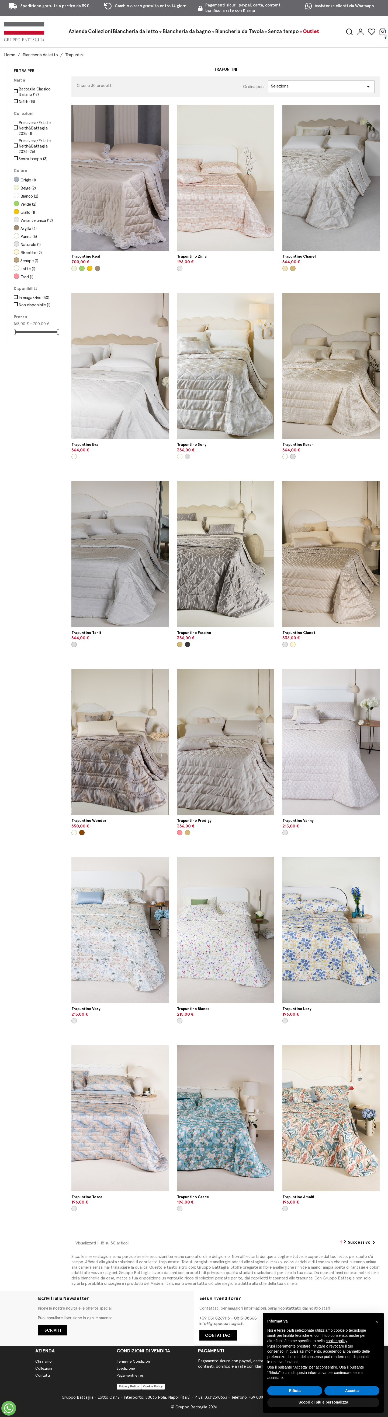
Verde (28, 204)
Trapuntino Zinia (192, 256)
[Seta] (285, 268)
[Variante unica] (179, 268)
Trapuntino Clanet (299, 633)
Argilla (28, 229)
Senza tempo (33, 159)
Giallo (27, 213)
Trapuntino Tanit (86, 633)
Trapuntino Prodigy (194, 821)
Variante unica (36, 221)
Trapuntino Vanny (298, 821)
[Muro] (187, 644)
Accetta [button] (352, 1390)
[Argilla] (97, 268)
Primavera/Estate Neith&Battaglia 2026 (35, 146)
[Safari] (82, 832)
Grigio (28, 180)
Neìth (27, 102)
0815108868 (245, 1318)
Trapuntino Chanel (299, 256)
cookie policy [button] (336, 1341)
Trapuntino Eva (84, 445)
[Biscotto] (293, 644)
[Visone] (293, 268)
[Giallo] (89, 268)
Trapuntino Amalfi (298, 1197)
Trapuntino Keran (298, 445)
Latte (27, 269)
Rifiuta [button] (295, 1390)
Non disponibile (34, 305)
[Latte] (74, 456)
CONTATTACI (218, 1335)
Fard (26, 277)
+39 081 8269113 (215, 1318)
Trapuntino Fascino (194, 633)
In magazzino (34, 298)
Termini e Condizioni (134, 1361)
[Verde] (82, 268)
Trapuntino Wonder (88, 821)
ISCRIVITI (52, 1330)
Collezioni (43, 1368)
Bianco (29, 196)
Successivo (362, 1242)
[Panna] (179, 456)
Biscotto (31, 253)
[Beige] (74, 268)
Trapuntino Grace (193, 1197)
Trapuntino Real (85, 256)
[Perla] (187, 456)
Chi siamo (43, 1361)
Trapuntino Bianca (193, 1009)
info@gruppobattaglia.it (221, 1323)
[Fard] (179, 832)
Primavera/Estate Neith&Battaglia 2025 (35, 128)
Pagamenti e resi (130, 1375)
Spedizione (126, 1368)
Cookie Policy (153, 1386)
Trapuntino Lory (296, 1009)
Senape (29, 261)
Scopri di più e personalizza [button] (323, 1402)
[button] (376, 1321)
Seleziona (321, 86)
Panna (28, 237)
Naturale (30, 245)
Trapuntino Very (86, 1009)
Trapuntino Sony (191, 445)
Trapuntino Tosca (86, 1197)
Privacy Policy (129, 1386)
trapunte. (304, 1278)
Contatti (42, 1375)
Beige (28, 188)
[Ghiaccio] (74, 832)
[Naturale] (285, 644)
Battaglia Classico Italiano (35, 92)
